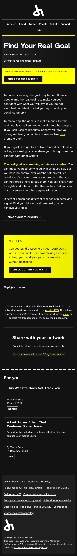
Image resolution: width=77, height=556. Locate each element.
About (22, 24)
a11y (10, 456)
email (66, 314)
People (43, 24)
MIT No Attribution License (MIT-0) (31, 547)
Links (38, 30)
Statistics (33, 481)
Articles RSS (52, 310)
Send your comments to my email (22, 500)
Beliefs (54, 24)
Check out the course (23, 79)
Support (65, 24)
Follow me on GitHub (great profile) (23, 487)
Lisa (62, 134)
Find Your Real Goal (48, 306)
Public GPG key (42, 506)
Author (32, 24)
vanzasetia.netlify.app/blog (19, 513)
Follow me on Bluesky (57, 487)
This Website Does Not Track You (33, 388)
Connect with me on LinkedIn (39, 494)
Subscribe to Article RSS (57, 500)
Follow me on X (12, 494)
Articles (11, 24)
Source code (60, 506)
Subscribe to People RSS (18, 506)
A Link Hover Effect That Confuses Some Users (26, 424)
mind (22, 287)
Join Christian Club (14, 481)
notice (12, 409)
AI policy (45, 481)
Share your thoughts (25, 217)
